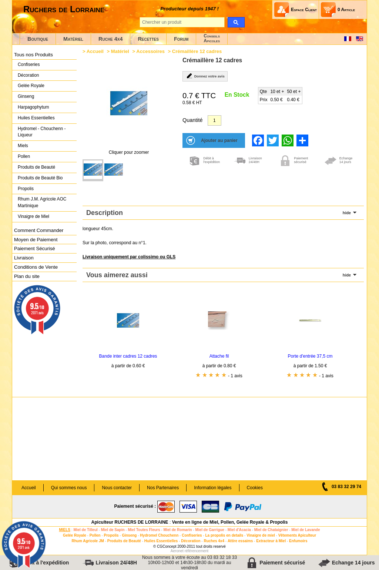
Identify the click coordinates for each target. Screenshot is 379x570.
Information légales (212, 487)
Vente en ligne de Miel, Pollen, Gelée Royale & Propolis (230, 522)
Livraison (24, 258)
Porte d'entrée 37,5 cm (310, 356)
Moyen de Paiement (35, 239)
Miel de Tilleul (85, 530)
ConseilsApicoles (212, 38)
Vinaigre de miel (260, 535)
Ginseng (26, 96)
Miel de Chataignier (271, 530)
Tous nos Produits (33, 54)
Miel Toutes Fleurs (144, 530)
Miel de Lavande (305, 530)
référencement (196, 551)
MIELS (64, 530)
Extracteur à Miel (271, 541)
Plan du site (27, 276)
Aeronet (177, 551)
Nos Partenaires (163, 487)
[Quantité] (214, 120)
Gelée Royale (31, 85)
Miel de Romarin (177, 530)
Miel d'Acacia (239, 530)
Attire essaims (240, 541)
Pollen (24, 156)
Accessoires (150, 51)
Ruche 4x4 (110, 39)
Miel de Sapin (113, 530)
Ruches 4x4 (214, 541)
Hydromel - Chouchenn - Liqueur (42, 132)
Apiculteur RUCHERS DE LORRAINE (129, 522)
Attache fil (219, 356)
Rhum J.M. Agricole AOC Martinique (42, 202)
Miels (23, 145)
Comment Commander (38, 230)
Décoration (28, 75)
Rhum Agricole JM (87, 541)
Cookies (255, 487)
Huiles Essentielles (36, 117)
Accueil (95, 51)
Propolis (26, 188)
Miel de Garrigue (209, 530)
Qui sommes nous (69, 487)
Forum (181, 39)
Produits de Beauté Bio (40, 177)
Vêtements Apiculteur (297, 535)
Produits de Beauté (36, 167)
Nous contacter (117, 487)
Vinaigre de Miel (33, 216)
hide (347, 213)
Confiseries (29, 64)
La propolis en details (224, 535)
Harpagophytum (33, 107)
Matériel (73, 39)
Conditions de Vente (36, 267)
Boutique (37, 39)
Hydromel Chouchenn (159, 535)
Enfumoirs (298, 541)
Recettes (148, 39)
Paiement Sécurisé (34, 248)
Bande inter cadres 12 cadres (128, 356)
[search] (236, 22)
